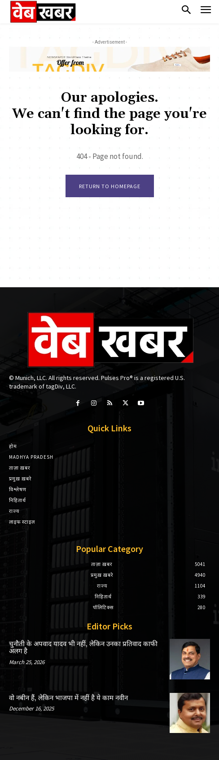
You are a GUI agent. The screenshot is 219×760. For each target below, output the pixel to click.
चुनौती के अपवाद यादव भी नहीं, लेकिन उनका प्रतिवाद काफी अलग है (83, 648)
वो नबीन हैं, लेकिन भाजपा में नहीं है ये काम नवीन (68, 698)
